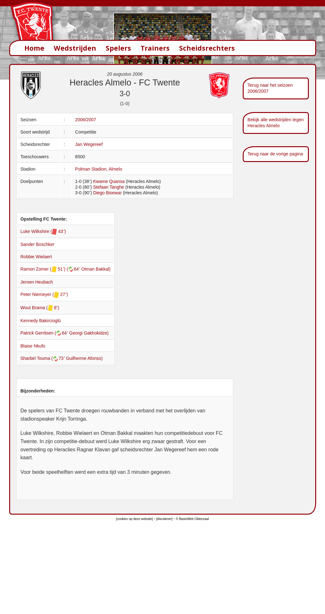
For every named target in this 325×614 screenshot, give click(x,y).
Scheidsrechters (207, 48)
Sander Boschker (37, 244)
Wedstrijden (75, 48)
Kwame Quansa (109, 181)
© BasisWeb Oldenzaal (192, 519)
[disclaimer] (164, 519)
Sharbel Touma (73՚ (43, 358)
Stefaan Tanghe (108, 187)
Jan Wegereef (89, 144)
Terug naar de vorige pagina (275, 153)
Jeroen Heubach (37, 282)
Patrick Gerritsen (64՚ (45, 332)
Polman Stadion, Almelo (98, 169)
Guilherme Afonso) (84, 358)
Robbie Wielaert (36, 256)
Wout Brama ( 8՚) (40, 307)
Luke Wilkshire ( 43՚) (43, 231)
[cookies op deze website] (134, 519)
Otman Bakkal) (96, 269)
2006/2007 (85, 119)
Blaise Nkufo (33, 345)
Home (34, 48)
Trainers (155, 48)
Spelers (118, 48)
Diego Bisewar (107, 192)
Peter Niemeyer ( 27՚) (44, 294)
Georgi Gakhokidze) (89, 332)
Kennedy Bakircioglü (41, 320)
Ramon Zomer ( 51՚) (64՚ (51, 269)
